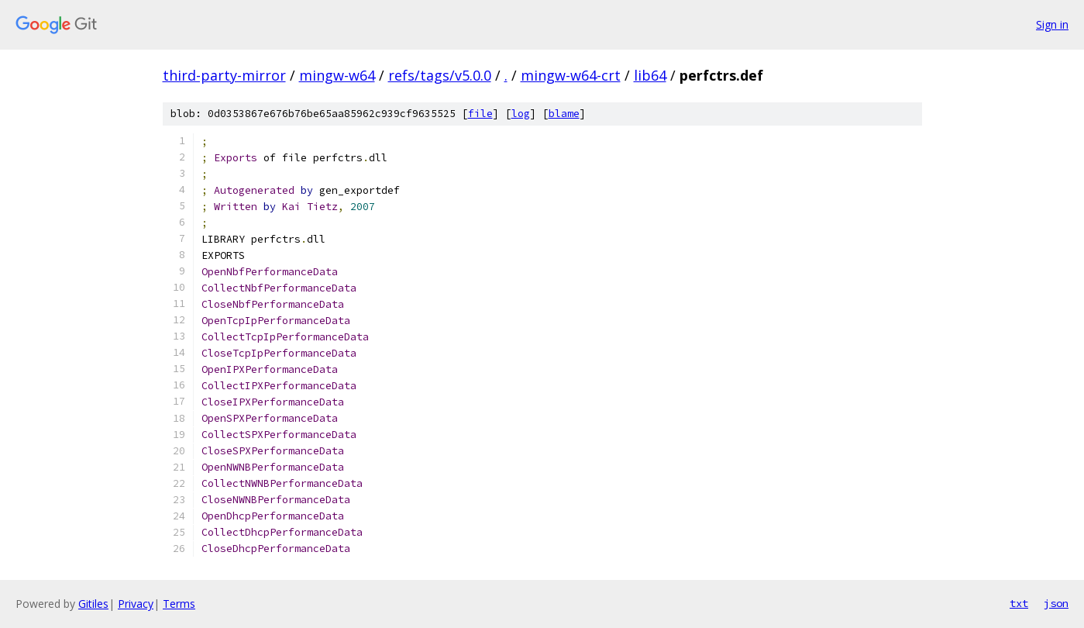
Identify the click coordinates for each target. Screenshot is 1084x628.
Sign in (1052, 24)
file (480, 113)
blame (564, 113)
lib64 (650, 75)
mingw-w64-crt (571, 75)
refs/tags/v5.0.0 (439, 75)
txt (1019, 603)
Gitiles (93, 603)
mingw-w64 (337, 75)
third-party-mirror (224, 75)
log (520, 113)
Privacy (135, 603)
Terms (179, 603)
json (1056, 603)
